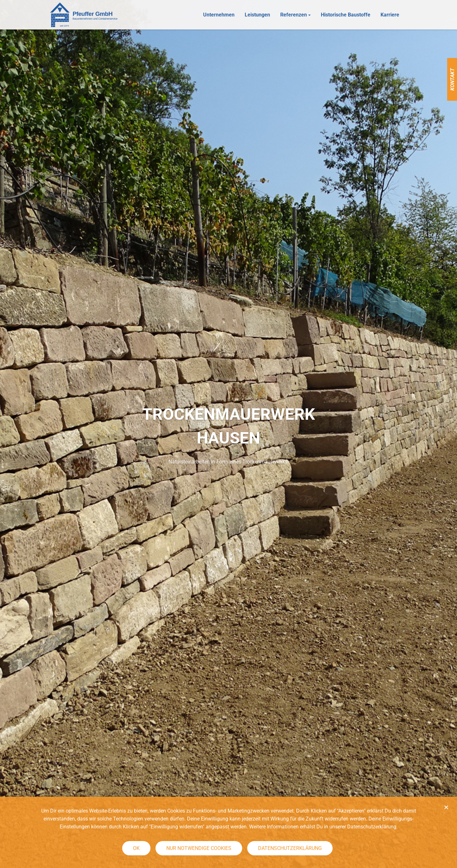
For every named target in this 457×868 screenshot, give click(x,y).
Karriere (390, 15)
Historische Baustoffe (345, 15)
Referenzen (293, 15)
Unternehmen (219, 15)
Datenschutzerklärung (290, 848)
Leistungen (257, 15)
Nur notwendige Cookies (198, 848)
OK (136, 848)
